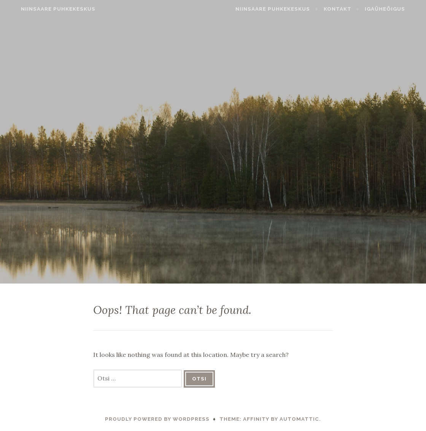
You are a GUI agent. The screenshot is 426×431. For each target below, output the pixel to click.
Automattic (299, 419)
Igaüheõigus (396, 9)
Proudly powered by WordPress (157, 419)
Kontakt (348, 9)
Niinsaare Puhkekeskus (47, 9)
